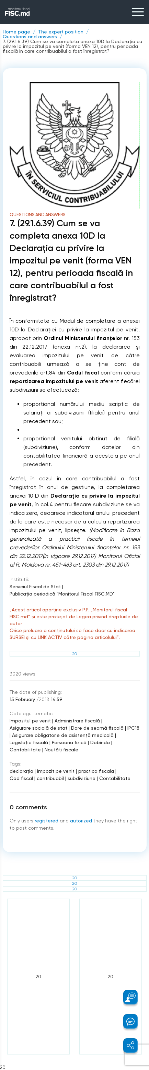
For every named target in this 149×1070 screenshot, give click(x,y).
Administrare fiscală (77, 720)
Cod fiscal (21, 778)
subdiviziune (81, 778)
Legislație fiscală (29, 742)
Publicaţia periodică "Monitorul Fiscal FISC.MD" (62, 594)
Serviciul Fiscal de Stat (35, 586)
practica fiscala (96, 771)
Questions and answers (30, 36)
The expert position (60, 31)
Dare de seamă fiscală (97, 728)
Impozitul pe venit (30, 720)
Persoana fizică (69, 742)
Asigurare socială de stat (38, 728)
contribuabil (50, 778)
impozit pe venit (55, 771)
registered (46, 820)
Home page (16, 31)
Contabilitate (25, 749)
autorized (81, 820)
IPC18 (133, 728)
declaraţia (21, 771)
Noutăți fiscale (61, 749)
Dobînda (100, 742)
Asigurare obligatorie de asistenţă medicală (63, 735)
